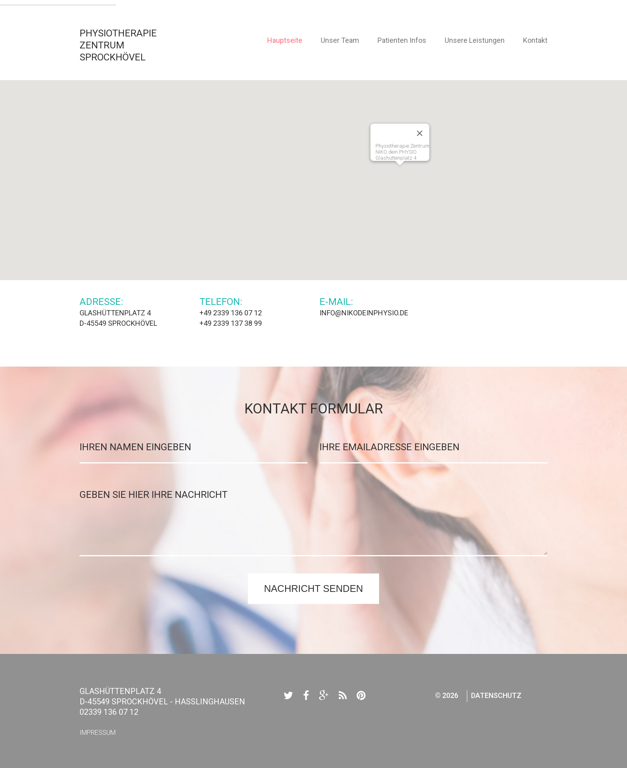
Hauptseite (284, 40)
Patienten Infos (401, 40)
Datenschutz (496, 695)
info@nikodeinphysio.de (363, 313)
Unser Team (340, 40)
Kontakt (535, 40)
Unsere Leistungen (475, 40)
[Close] (419, 133)
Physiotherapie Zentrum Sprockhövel (118, 45)
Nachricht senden (313, 588)
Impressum (98, 732)
